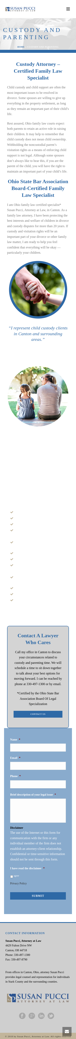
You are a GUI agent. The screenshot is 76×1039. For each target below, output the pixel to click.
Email (15, 757)
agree (16, 875)
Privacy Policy (18, 883)
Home (21, 47)
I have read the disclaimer (27, 868)
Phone (15, 776)
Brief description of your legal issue (33, 794)
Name (15, 739)
